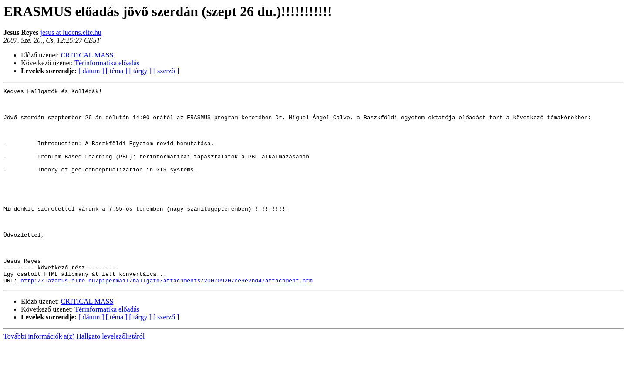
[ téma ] (117, 70)
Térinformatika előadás (106, 63)
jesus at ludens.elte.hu (70, 32)
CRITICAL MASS (87, 55)
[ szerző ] (166, 70)
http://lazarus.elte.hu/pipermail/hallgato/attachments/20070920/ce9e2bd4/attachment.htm (166, 319)
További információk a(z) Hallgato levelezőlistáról (74, 375)
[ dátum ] (91, 70)
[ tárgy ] (140, 70)
